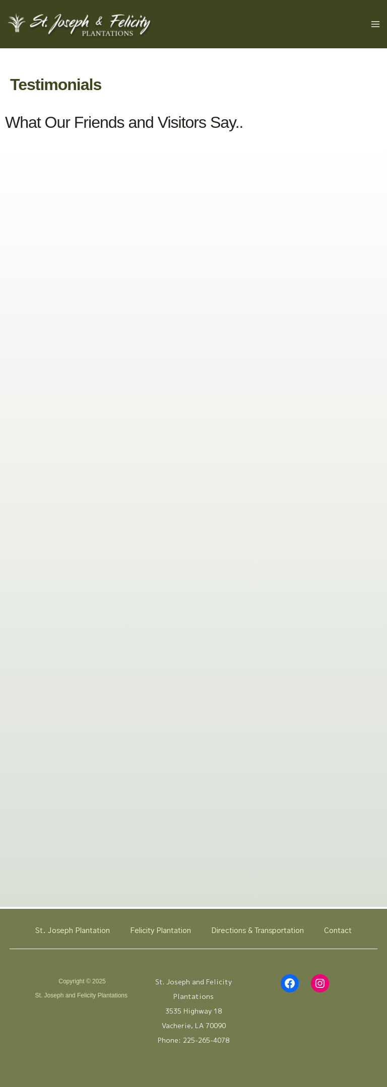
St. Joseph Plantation (72, 931)
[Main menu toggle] (376, 25)
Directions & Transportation (257, 931)
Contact (338, 931)
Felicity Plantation (160, 931)
